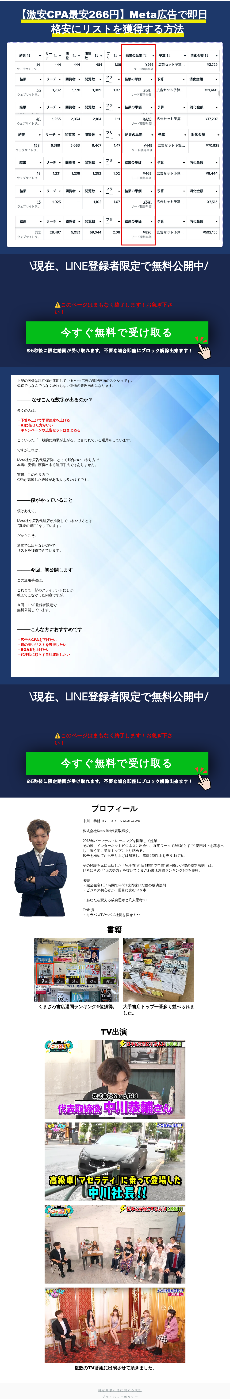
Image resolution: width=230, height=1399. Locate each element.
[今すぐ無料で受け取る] (117, 332)
